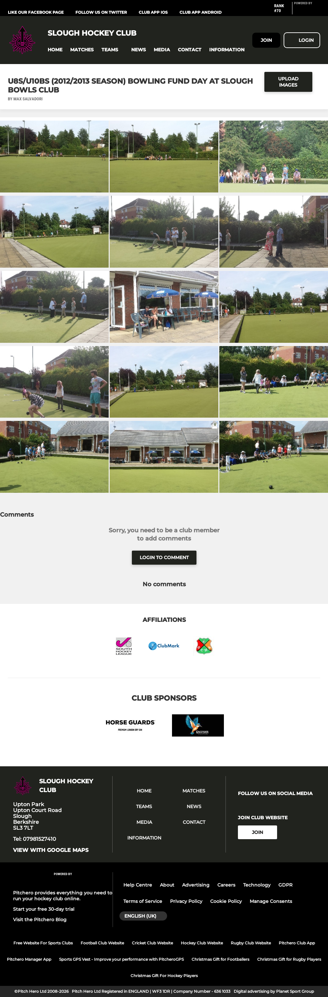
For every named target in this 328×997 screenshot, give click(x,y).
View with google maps (50, 850)
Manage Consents (271, 901)
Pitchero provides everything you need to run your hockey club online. (62, 896)
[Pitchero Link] (307, 11)
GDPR (285, 885)
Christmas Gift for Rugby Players (289, 959)
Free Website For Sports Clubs (43, 942)
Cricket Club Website (152, 942)
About (167, 885)
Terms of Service (142, 901)
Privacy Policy (186, 901)
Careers (226, 885)
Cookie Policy (226, 901)
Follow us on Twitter (101, 12)
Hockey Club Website (202, 942)
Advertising (196, 885)
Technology (257, 885)
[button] (55, 49)
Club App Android (201, 12)
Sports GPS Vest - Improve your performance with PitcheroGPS (121, 959)
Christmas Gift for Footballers (220, 959)
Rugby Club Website (251, 942)
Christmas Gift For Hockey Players (164, 975)
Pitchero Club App (297, 942)
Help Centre (137, 885)
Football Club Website (102, 942)
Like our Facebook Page (36, 12)
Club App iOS (153, 12)
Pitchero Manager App (29, 959)
